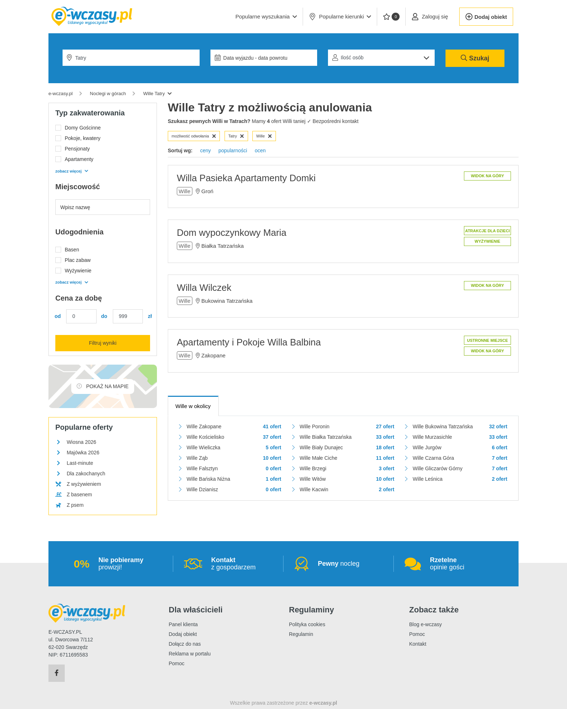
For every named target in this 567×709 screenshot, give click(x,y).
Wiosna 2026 (81, 442)
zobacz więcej (71, 171)
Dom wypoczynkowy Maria (231, 233)
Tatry (236, 136)
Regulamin (301, 634)
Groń (207, 191)
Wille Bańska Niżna (208, 479)
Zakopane (213, 355)
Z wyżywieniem (84, 484)
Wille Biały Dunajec (321, 447)
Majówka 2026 (83, 452)
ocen (260, 150)
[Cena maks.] (128, 316)
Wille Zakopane (204, 426)
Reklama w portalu (190, 654)
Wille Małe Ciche (318, 458)
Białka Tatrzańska (222, 246)
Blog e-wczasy (425, 624)
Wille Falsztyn (202, 468)
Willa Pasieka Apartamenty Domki (246, 178)
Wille (264, 136)
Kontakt (417, 644)
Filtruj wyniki (102, 343)
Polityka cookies (307, 624)
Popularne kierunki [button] (340, 16)
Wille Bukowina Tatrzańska (443, 426)
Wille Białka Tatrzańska (326, 437)
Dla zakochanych (86, 473)
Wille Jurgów (427, 447)
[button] (266, 17)
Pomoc (177, 663)
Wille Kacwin (314, 489)
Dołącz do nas (185, 644)
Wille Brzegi (313, 468)
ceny (205, 150)
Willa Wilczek (204, 288)
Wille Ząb (197, 458)
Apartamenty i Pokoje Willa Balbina (249, 342)
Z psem (75, 505)
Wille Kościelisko (205, 437)
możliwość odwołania (194, 136)
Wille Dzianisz (202, 489)
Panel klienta (183, 624)
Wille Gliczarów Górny (437, 468)
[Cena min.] (81, 316)
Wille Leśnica (427, 479)
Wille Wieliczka (203, 447)
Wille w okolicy (193, 406)
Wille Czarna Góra (433, 458)
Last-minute (80, 463)
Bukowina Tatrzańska (226, 301)
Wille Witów (313, 479)
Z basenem (79, 494)
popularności (232, 150)
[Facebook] (56, 673)
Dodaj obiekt (183, 634)
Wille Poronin (314, 426)
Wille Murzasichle (432, 437)
